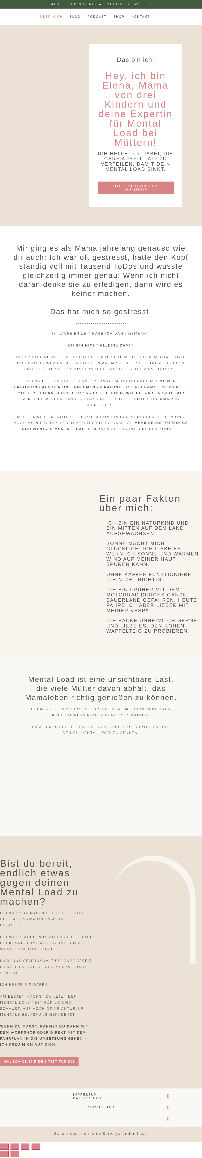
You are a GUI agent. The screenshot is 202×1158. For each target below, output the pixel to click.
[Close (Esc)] (6, 1148)
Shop (118, 16)
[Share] (20, 1148)
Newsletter (101, 1108)
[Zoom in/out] (47, 1148)
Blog (75, 16)
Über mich (51, 16)
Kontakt (140, 16)
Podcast (97, 16)
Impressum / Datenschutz (87, 1097)
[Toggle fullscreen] (33, 1148)
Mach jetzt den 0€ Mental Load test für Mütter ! (101, 4)
